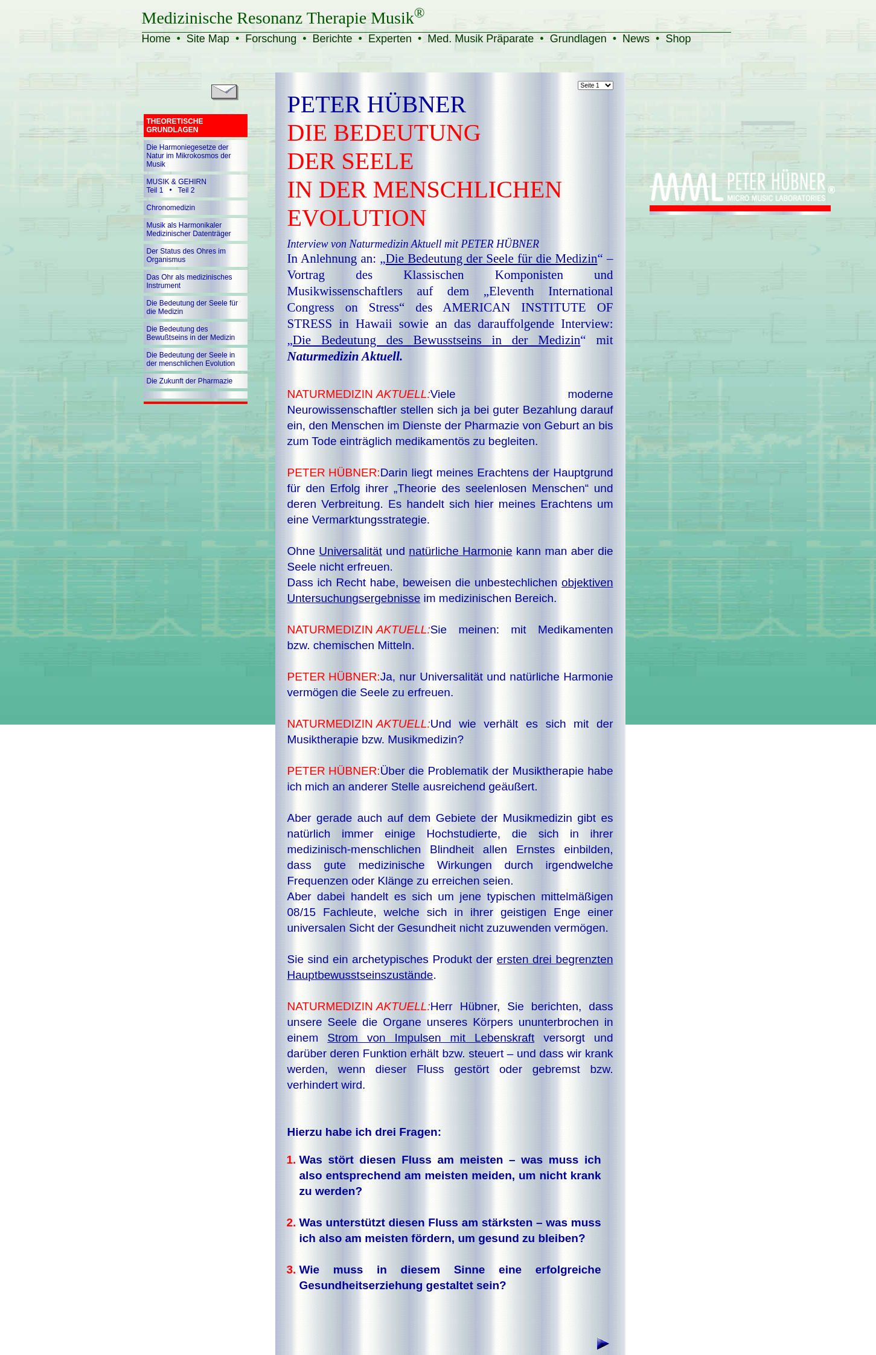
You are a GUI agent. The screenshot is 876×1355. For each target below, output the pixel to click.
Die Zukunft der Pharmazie (190, 381)
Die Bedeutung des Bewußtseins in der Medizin (191, 333)
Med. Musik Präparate (480, 39)
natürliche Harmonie (460, 551)
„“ (491, 258)
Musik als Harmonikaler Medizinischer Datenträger (189, 229)
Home (156, 39)
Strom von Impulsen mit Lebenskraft (430, 1037)
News (636, 39)
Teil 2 (186, 190)
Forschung (270, 39)
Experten (390, 39)
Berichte (333, 39)
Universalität (350, 551)
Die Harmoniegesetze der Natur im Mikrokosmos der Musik (189, 155)
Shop (678, 39)
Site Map (208, 39)
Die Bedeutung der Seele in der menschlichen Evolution (191, 359)
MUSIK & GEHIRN (176, 182)
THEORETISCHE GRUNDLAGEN (175, 125)
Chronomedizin (171, 207)
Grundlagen (578, 39)
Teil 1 (155, 190)
